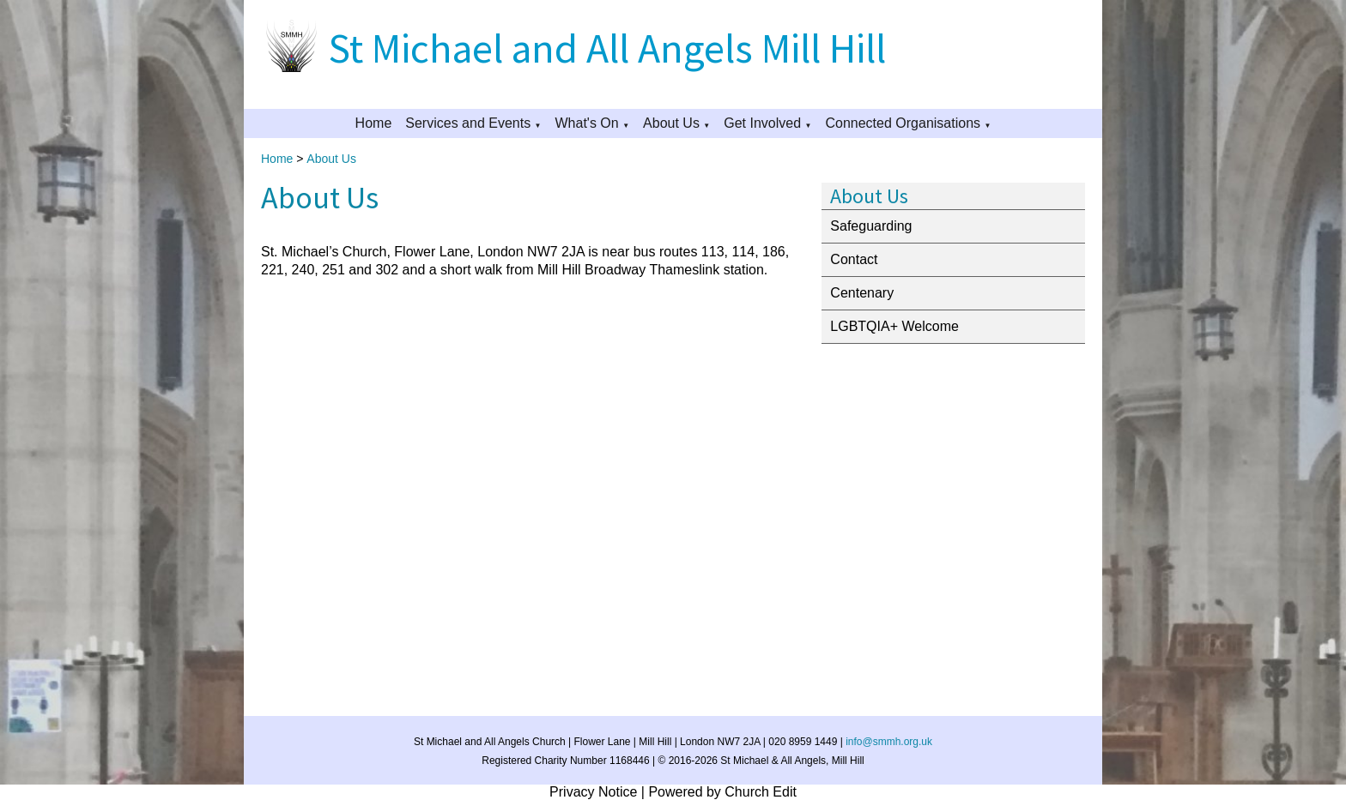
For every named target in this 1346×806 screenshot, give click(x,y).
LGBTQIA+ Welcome (894, 326)
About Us (671, 123)
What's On (587, 123)
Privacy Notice (593, 792)
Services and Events (468, 123)
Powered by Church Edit (722, 792)
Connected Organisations (902, 123)
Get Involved (762, 123)
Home (373, 123)
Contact (853, 259)
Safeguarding (871, 226)
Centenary (862, 293)
